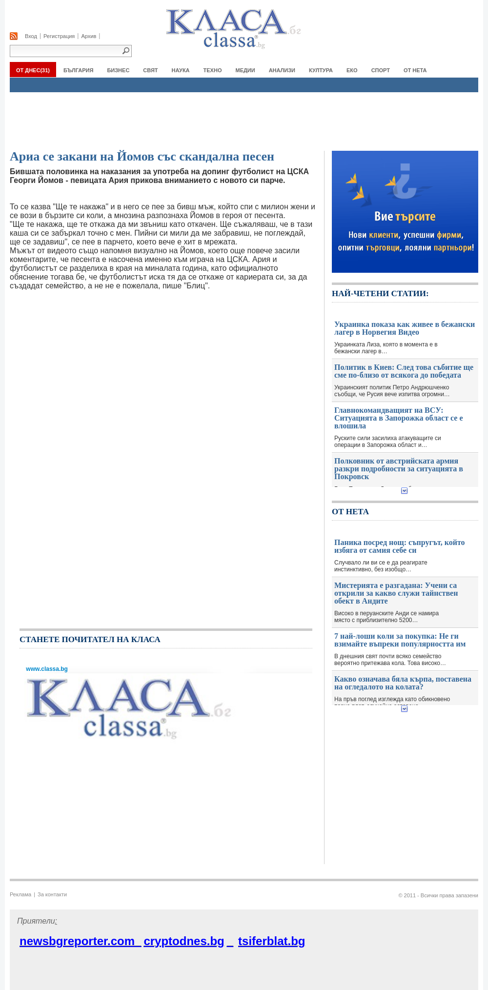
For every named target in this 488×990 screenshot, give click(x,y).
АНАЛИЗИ (282, 70)
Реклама (20, 894)
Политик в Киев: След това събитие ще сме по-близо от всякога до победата (403, 371)
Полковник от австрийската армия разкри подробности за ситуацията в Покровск (398, 469)
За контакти (52, 894)
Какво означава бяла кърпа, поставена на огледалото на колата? (402, 683)
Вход (31, 36)
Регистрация (59, 36)
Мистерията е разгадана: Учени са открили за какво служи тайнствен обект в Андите (396, 593)
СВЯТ (150, 70)
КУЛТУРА (321, 70)
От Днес (33, 70)
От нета (415, 70)
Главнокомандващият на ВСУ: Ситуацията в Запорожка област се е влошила (398, 418)
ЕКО (352, 70)
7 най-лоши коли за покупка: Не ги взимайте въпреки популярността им (400, 640)
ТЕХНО (212, 70)
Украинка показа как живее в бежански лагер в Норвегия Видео (404, 328)
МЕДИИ (245, 70)
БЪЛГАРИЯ (78, 70)
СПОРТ (380, 70)
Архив (88, 36)
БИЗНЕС (118, 70)
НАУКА (181, 70)
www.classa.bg (46, 669)
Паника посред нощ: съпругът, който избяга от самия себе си (399, 546)
